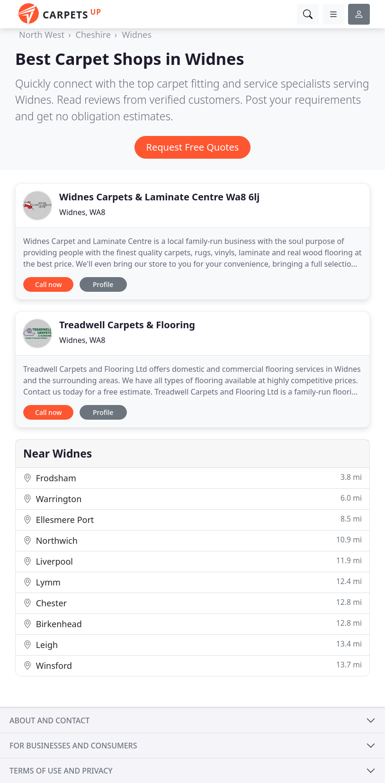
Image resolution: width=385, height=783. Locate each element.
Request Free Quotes (192, 147)
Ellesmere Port (192, 519)
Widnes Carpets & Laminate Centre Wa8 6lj (159, 196)
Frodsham (192, 478)
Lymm (192, 582)
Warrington (192, 498)
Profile (103, 284)
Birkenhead (192, 624)
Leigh (192, 644)
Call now (48, 284)
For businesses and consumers (73, 745)
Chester (192, 603)
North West (41, 34)
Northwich (192, 540)
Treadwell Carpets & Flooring (127, 324)
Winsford (192, 665)
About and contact (49, 720)
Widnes (136, 34)
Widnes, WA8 (82, 212)
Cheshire (93, 34)
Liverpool (192, 561)
